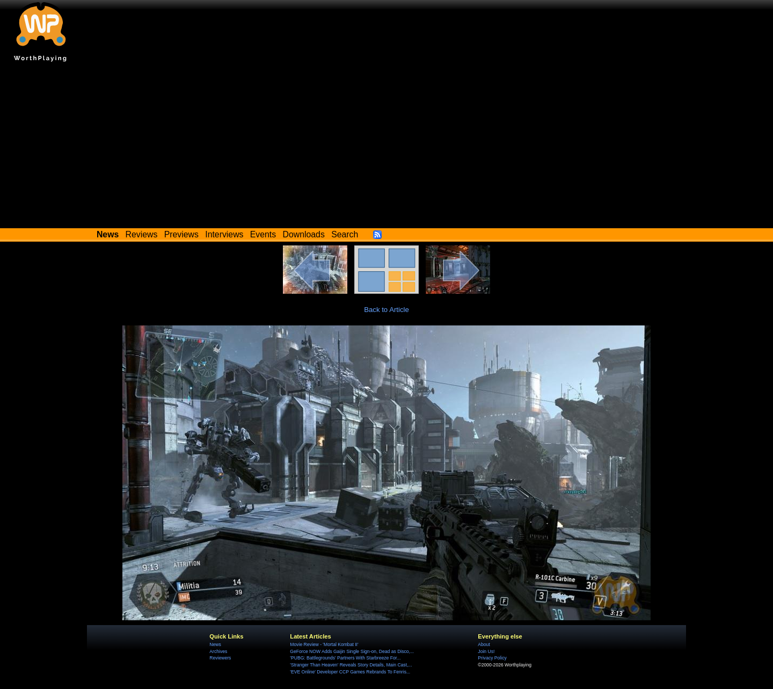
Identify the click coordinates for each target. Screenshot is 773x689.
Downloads (304, 234)
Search (344, 234)
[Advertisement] (386, 147)
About (484, 644)
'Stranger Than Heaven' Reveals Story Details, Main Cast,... (351, 665)
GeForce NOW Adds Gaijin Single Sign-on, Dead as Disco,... (352, 651)
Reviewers (220, 658)
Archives (218, 651)
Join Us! (486, 651)
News (215, 644)
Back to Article (386, 310)
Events (263, 234)
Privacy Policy (492, 658)
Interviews (224, 234)
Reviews (142, 234)
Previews (181, 234)
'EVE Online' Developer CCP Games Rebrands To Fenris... (350, 672)
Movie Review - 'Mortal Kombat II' (324, 644)
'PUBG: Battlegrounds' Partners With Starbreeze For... (345, 658)
